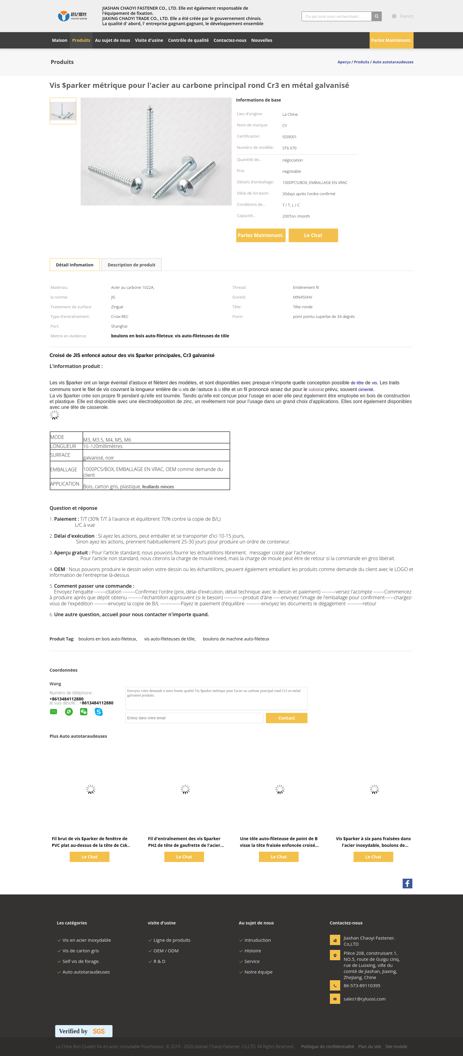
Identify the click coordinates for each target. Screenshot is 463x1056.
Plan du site (369, 1046)
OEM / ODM (163, 950)
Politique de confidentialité (327, 1046)
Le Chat (313, 235)
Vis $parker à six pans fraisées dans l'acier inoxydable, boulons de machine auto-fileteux (373, 845)
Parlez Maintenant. (391, 40)
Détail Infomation (75, 265)
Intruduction (255, 940)
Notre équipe (256, 972)
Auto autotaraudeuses (83, 972)
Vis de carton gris (78, 950)
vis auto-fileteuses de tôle (169, 639)
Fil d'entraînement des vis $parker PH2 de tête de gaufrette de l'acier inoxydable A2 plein (184, 845)
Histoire (250, 950)
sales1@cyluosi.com (363, 999)
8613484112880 (97, 703)
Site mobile (396, 1046)
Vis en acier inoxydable (84, 940)
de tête (357, 382)
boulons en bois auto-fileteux (107, 639)
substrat (316, 389)
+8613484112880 (67, 699)
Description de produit (131, 265)
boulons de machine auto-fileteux (236, 639)
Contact (286, 718)
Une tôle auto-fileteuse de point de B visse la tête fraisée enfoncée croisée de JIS (279, 845)
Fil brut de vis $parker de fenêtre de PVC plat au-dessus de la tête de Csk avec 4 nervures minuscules (90, 845)
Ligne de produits (169, 940)
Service (249, 961)
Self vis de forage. (78, 961)
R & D (157, 961)
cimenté (365, 389)
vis (374, 382)
